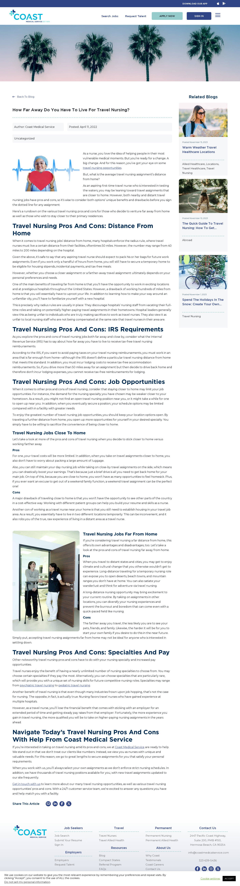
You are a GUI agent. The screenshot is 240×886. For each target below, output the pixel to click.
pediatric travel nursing (74, 685)
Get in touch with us (26, 784)
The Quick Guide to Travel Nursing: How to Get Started (202, 226)
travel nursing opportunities (102, 168)
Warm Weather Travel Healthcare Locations (199, 149)
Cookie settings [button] (210, 878)
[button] (167, 16)
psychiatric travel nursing (37, 685)
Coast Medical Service (129, 747)
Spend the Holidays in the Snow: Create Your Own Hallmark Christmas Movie (203, 302)
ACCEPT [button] (229, 878)
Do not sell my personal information (27, 882)
